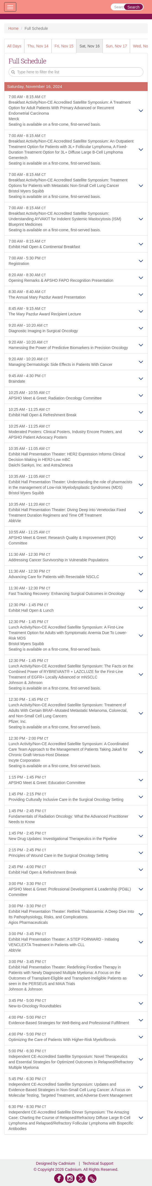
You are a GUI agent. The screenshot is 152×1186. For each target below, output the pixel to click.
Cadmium (66, 1163)
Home (13, 28)
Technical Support (97, 1163)
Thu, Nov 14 (37, 46)
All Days (14, 46)
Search (133, 7)
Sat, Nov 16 (89, 46)
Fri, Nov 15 (64, 46)
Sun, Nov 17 (116, 46)
